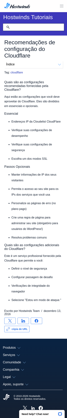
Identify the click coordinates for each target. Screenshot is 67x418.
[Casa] (17, 6)
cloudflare (17, 72)
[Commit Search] (8, 27)
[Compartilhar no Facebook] (36, 321)
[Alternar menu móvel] (61, 6)
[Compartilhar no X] (10, 321)
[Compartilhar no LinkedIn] (23, 321)
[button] (42, 413)
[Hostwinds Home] (6, 397)
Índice (33, 64)
